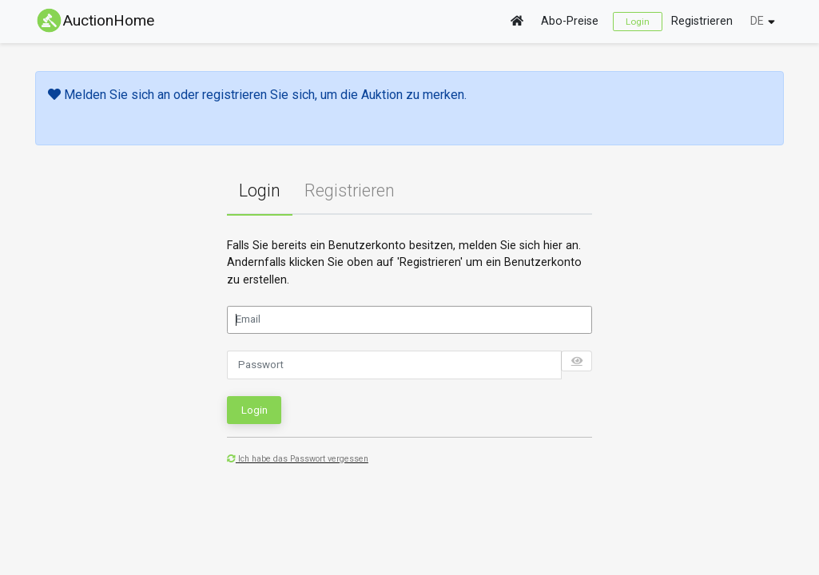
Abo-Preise (569, 20)
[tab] (259, 192)
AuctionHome (94, 20)
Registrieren (702, 20)
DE (757, 20)
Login (638, 21)
